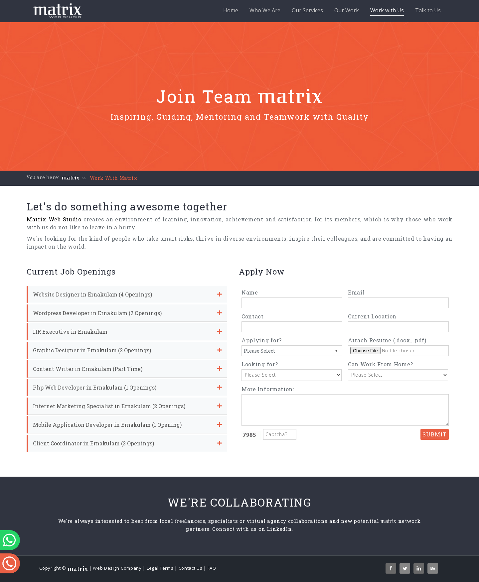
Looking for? (259, 364)
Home (230, 10)
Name (249, 292)
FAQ (212, 568)
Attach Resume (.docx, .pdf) (387, 340)
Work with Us (387, 11)
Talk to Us (428, 10)
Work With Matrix (113, 178)
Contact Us (191, 568)
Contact (252, 316)
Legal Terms (160, 568)
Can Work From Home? (380, 364)
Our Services (307, 10)
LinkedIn (279, 528)
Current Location (372, 316)
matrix (71, 178)
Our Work (346, 10)
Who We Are (264, 10)
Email (356, 292)
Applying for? (261, 340)
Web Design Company (117, 568)
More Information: (267, 389)
